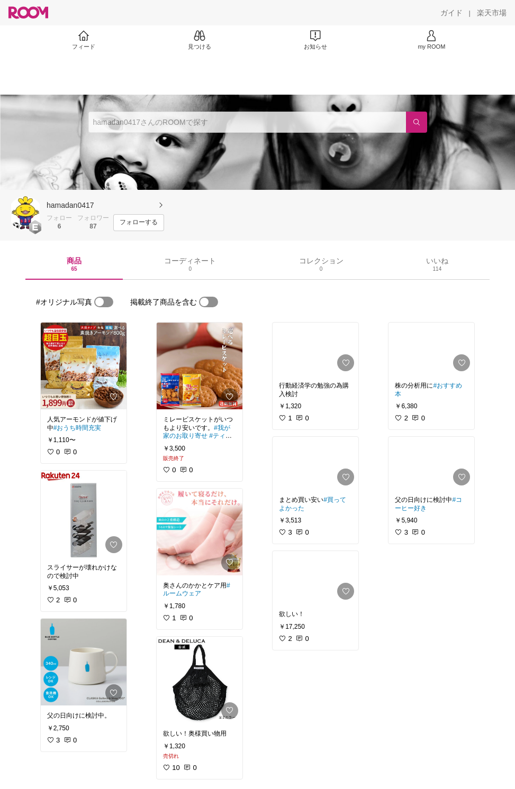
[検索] (416, 122)
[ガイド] (451, 12)
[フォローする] (138, 222)
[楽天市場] (492, 12)
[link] (84, 366)
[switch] (103, 302)
